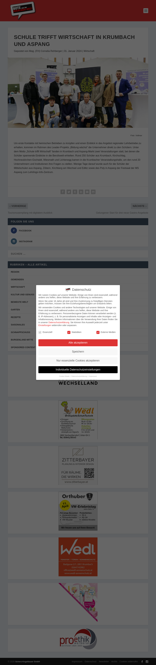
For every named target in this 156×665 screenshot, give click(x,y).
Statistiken (74, 332)
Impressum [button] (93, 376)
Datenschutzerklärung (58, 322)
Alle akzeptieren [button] (78, 342)
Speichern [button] (78, 351)
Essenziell (45, 332)
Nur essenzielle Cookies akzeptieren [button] (77, 360)
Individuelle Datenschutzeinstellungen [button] (78, 369)
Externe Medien (106, 332)
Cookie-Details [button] (64, 376)
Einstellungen (44, 325)
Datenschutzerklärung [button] (79, 376)
